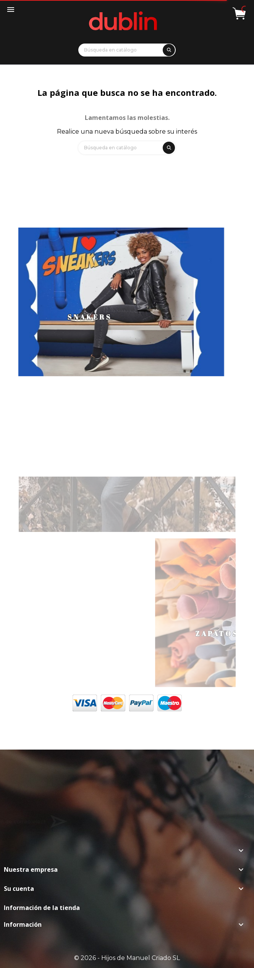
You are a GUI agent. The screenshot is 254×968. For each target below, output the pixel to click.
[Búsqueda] (127, 50)
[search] (167, 49)
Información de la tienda (42, 907)
